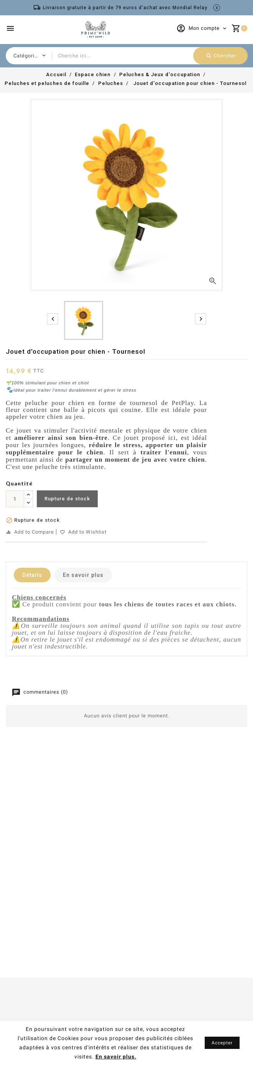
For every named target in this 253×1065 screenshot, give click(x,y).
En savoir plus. (115, 1057)
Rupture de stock (67, 498)
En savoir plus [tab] (83, 575)
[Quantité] (15, 498)
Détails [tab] (32, 575)
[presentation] (52, 319)
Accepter (222, 1042)
